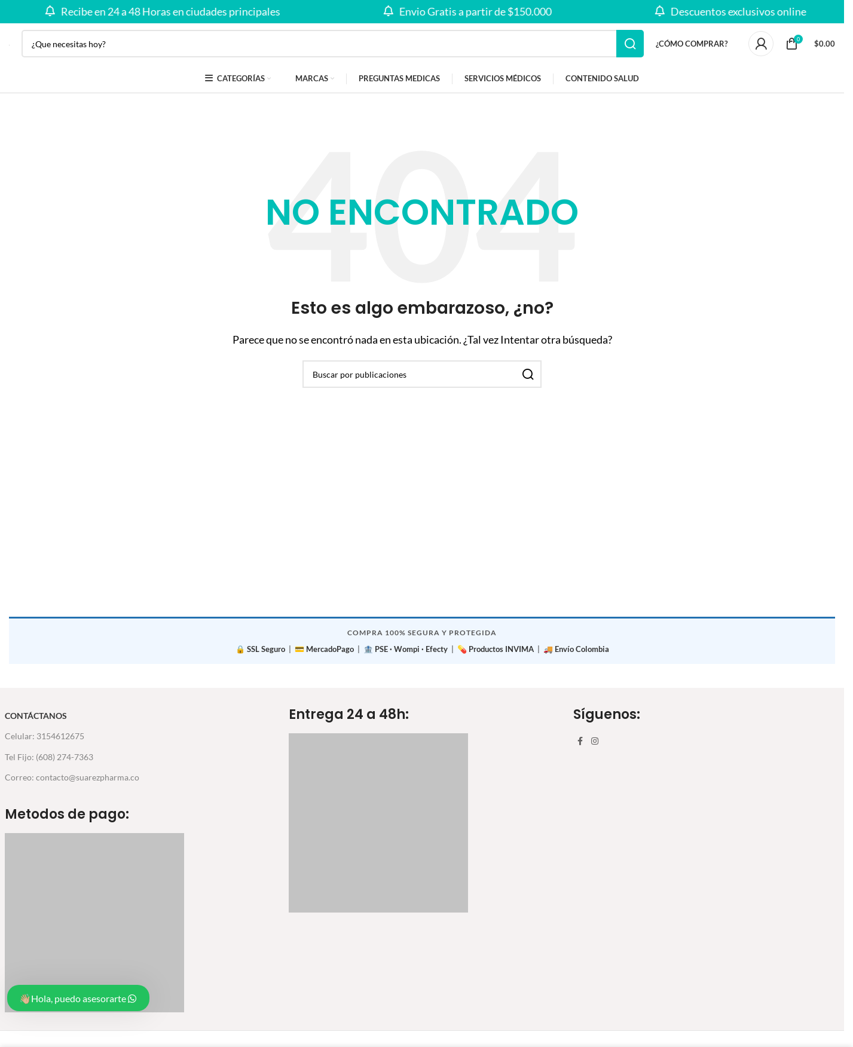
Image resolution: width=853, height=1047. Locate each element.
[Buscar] (333, 49)
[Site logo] (9, 48)
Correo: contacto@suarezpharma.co (72, 784)
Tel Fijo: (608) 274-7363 (49, 763)
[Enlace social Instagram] (595, 748)
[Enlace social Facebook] (580, 748)
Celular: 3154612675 (44, 743)
